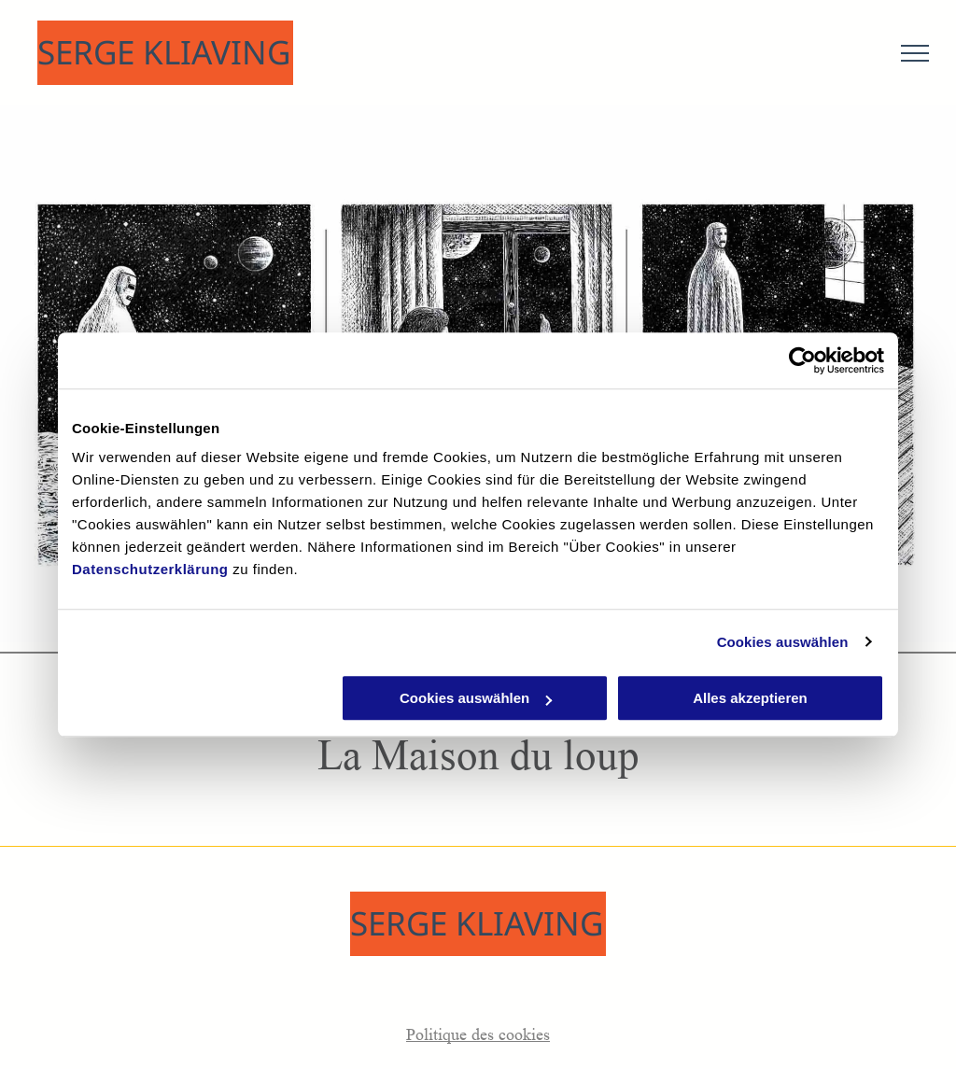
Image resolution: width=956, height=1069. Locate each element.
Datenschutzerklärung (150, 569)
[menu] (915, 53)
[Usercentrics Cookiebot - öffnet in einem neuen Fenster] (802, 360)
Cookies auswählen (783, 642)
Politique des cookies (478, 1034)
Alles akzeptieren (750, 698)
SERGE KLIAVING (163, 52)
